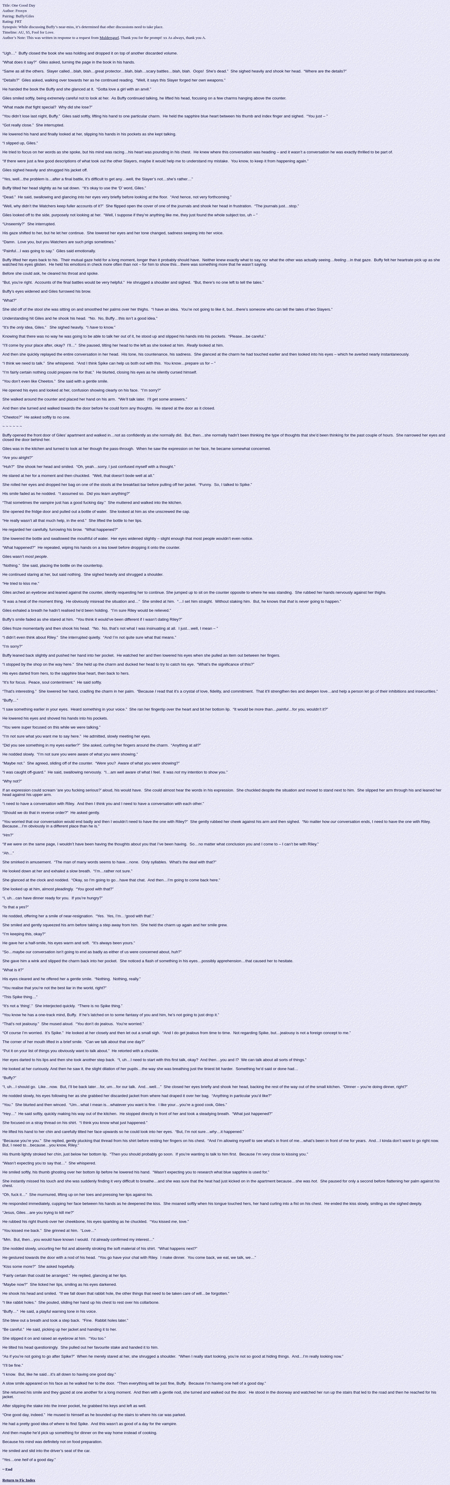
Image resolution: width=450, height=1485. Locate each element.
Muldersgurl (109, 37)
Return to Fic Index (18, 1480)
